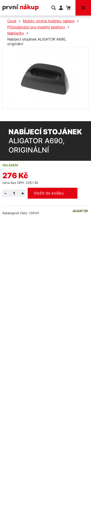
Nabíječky (15, 33)
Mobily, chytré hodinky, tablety (49, 21)
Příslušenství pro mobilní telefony (36, 27)
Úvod (11, 21)
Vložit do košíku (49, 193)
